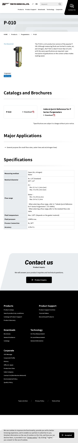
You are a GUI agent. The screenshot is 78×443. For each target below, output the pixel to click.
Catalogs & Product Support (13, 317)
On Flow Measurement (38, 334)
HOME (6, 34)
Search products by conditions (14, 313)
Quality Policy (8, 382)
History (6, 361)
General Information (37, 341)
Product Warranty (9, 320)
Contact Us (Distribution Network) (15, 375)
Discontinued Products (46, 317)
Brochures (7, 334)
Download (29, 112)
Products (21, 9)
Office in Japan (8, 365)
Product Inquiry (41, 280)
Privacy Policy (39, 401)
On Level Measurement (38, 337)
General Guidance (9, 337)
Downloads (41, 9)
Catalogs (6, 341)
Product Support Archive (47, 310)
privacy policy (32, 437)
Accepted (68, 435)
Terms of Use (56, 401)
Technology (50, 9)
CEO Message (8, 354)
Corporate (59, 9)
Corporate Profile (9, 358)
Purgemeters (25, 34)
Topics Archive (23, 401)
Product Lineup (9, 310)
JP (33, 4)
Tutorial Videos (44, 313)
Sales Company (8, 372)
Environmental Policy (10, 379)
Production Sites (9, 368)
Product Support (30, 9)
